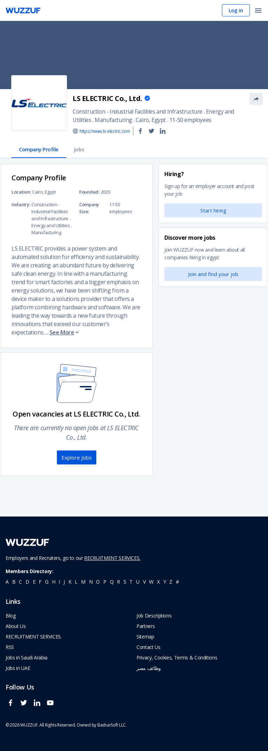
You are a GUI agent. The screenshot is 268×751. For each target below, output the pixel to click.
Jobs (79, 149)
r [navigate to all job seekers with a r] (118, 581)
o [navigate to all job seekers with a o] (98, 581)
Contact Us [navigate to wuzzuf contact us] (148, 647)
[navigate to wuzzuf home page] (23, 10)
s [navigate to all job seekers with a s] (125, 581)
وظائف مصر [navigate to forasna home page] (148, 668)
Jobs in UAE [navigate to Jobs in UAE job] (18, 668)
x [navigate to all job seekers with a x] (158, 581)
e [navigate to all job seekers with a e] (34, 581)
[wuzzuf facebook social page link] (12, 705)
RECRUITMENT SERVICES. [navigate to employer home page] (34, 636)
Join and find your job (213, 273)
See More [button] (65, 332)
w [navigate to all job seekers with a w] (151, 581)
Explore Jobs (76, 457)
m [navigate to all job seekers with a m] (83, 581)
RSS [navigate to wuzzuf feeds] (10, 647)
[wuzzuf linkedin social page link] (38, 705)
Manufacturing (113, 120)
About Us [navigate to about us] (15, 626)
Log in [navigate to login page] (236, 10)
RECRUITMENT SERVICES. (112, 558)
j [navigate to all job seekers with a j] (64, 581)
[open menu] (258, 11)
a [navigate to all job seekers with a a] (7, 581)
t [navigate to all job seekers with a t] (131, 581)
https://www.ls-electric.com (105, 131)
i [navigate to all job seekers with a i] (59, 581)
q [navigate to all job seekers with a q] (112, 581)
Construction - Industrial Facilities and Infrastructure (137, 111)
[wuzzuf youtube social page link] (52, 705)
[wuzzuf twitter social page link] (25, 705)
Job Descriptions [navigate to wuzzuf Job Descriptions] (153, 615)
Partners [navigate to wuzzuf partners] (145, 626)
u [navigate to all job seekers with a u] (138, 581)
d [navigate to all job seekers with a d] (27, 581)
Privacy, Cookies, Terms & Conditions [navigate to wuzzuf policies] (176, 657)
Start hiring (213, 210)
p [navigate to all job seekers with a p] (104, 581)
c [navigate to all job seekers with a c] (20, 581)
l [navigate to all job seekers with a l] (76, 581)
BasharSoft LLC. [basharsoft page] (112, 725)
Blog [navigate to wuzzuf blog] (11, 615)
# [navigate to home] (177, 581)
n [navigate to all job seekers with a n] (91, 581)
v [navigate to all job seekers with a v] (144, 581)
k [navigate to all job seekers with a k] (70, 581)
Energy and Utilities (50, 225)
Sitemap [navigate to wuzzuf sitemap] (145, 636)
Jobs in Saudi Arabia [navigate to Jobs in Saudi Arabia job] (26, 657)
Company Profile (39, 149)
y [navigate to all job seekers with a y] (164, 581)
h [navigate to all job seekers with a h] (53, 581)
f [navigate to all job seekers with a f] (40, 581)
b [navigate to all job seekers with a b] (14, 581)
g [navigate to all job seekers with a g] (47, 581)
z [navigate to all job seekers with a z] (170, 581)
